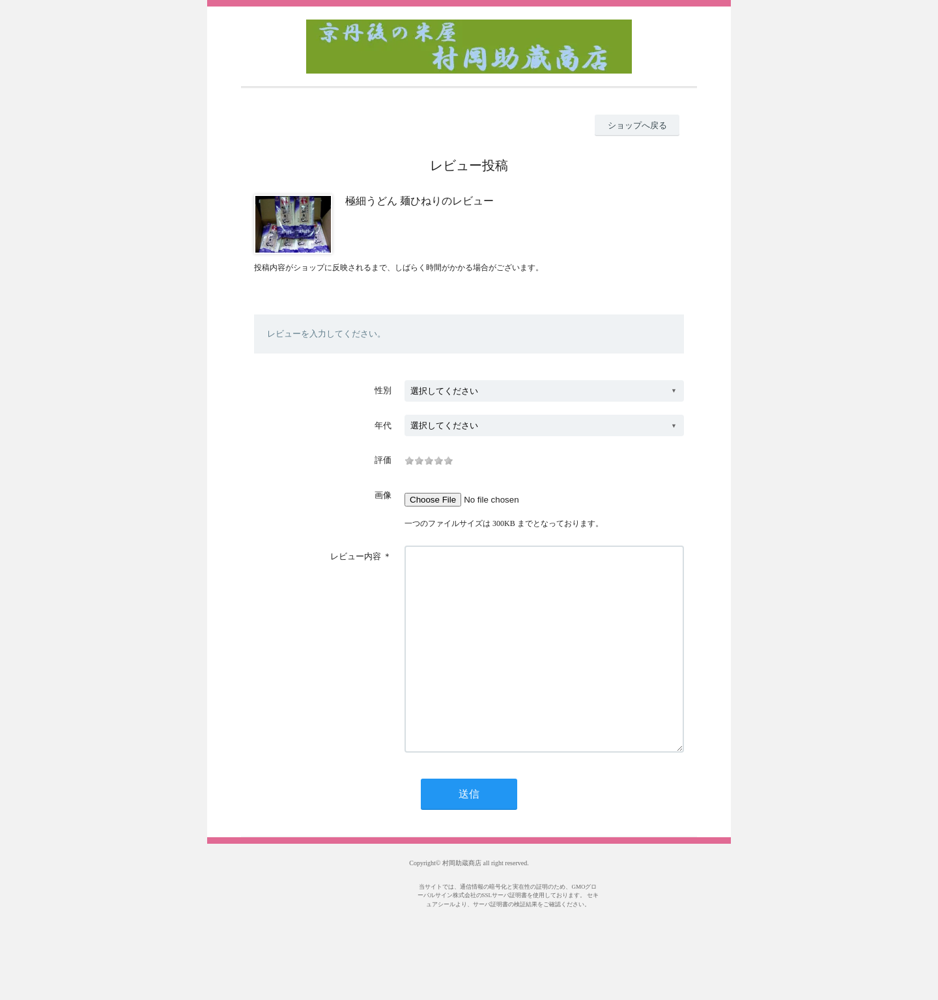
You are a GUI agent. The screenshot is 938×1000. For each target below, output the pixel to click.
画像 (383, 495)
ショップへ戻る (637, 125)
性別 (383, 390)
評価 (383, 460)
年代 (383, 425)
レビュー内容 (355, 556)
